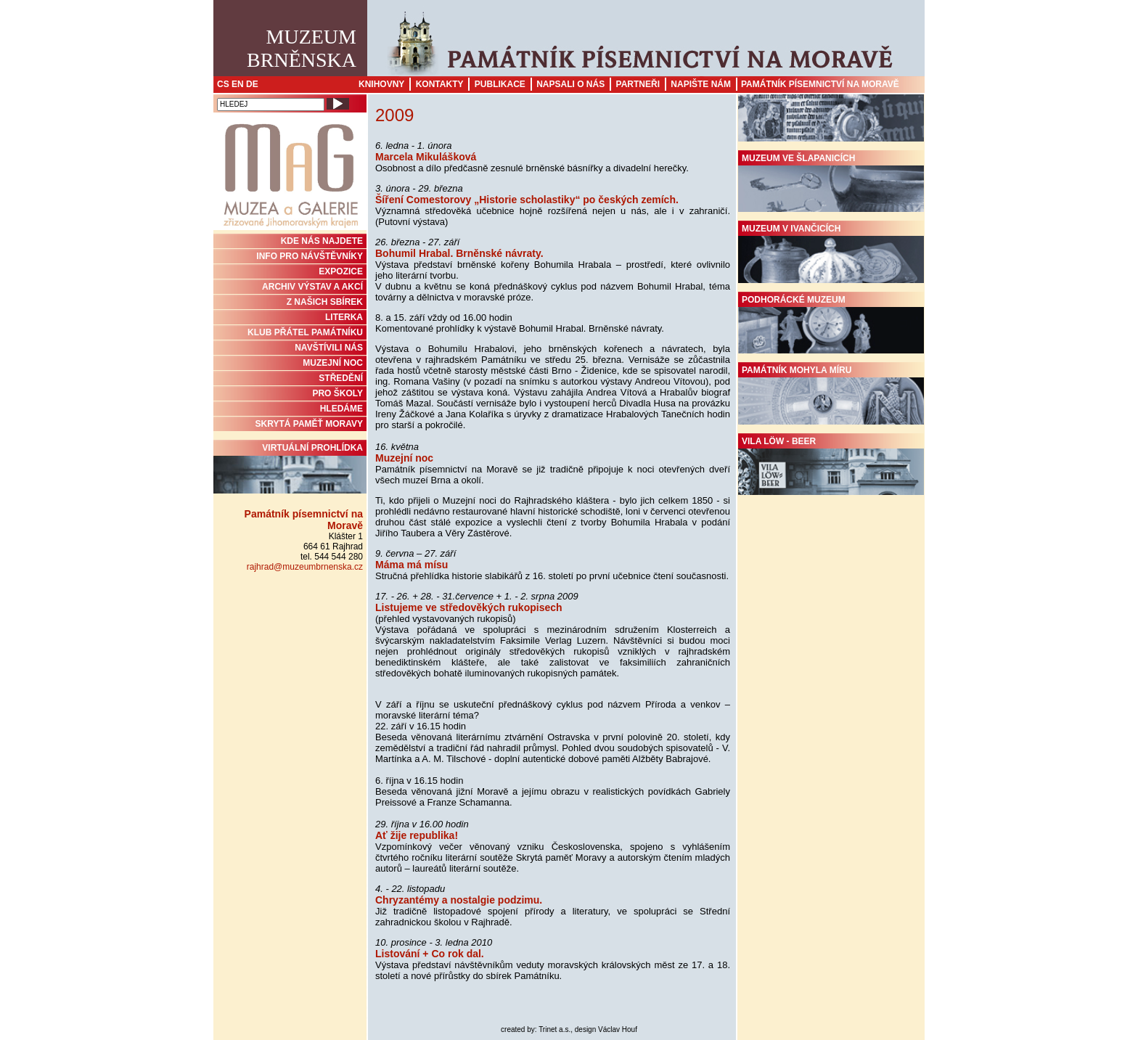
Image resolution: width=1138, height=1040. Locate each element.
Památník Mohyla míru (831, 395)
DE (252, 84)
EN (238, 84)
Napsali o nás (570, 84)
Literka (344, 317)
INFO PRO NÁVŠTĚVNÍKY (309, 256)
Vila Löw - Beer (831, 466)
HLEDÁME (341, 409)
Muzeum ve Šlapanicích (831, 183)
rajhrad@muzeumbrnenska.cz (305, 567)
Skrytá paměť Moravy (309, 424)
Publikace (500, 84)
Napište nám (701, 84)
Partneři (638, 84)
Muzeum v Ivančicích (831, 253)
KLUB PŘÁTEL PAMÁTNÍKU (305, 332)
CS (223, 84)
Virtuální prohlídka (290, 468)
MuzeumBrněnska (301, 48)
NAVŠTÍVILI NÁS (329, 348)
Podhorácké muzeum (831, 324)
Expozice (341, 271)
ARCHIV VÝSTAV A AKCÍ (312, 287)
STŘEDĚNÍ (341, 378)
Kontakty (440, 84)
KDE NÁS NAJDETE (322, 241)
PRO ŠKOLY (337, 393)
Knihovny (381, 84)
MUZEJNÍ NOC (333, 363)
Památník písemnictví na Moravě (820, 84)
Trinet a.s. (554, 1029)
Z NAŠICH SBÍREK (325, 302)
